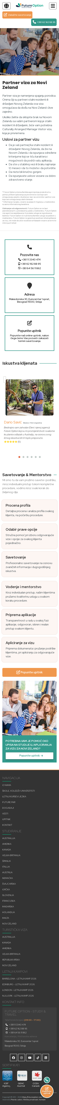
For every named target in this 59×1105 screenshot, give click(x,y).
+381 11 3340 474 (29, 259)
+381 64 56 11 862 (29, 268)
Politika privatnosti (30, 1100)
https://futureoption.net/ (32, 1097)
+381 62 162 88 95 (29, 263)
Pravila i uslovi (16, 1100)
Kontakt (42, 1100)
